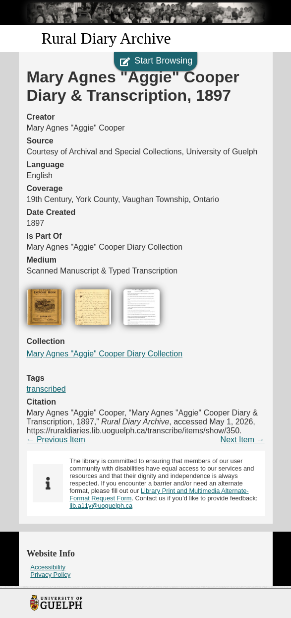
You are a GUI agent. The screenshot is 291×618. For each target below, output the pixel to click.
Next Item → (243, 439)
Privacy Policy (50, 574)
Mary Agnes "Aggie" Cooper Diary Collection (105, 353)
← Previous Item (56, 439)
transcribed (46, 389)
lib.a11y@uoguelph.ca (100, 505)
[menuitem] (146, 567)
